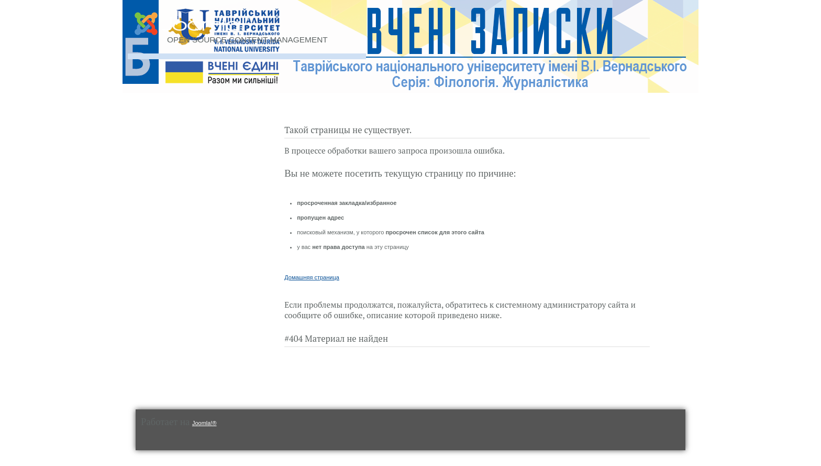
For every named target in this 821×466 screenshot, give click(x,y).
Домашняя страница (311, 277)
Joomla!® (204, 423)
